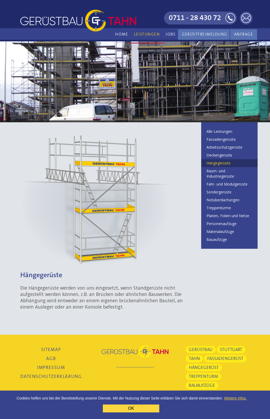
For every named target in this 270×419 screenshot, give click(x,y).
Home (121, 34)
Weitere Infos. (235, 398)
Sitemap (51, 349)
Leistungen (147, 34)
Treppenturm (203, 376)
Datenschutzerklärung (51, 376)
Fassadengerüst (225, 358)
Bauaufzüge (216, 239)
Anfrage (243, 34)
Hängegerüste (218, 162)
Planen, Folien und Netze (227, 215)
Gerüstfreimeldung (204, 34)
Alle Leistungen (219, 131)
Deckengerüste (219, 155)
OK (131, 408)
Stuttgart (231, 349)
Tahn (194, 358)
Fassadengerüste (221, 139)
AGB (51, 358)
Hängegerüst (204, 367)
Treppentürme (218, 207)
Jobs (171, 34)
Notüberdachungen (222, 199)
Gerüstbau (201, 349)
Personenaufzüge (221, 223)
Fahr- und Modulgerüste (227, 184)
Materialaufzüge (220, 231)
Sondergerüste (219, 191)
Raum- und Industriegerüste (220, 173)
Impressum (51, 367)
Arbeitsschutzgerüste (224, 147)
